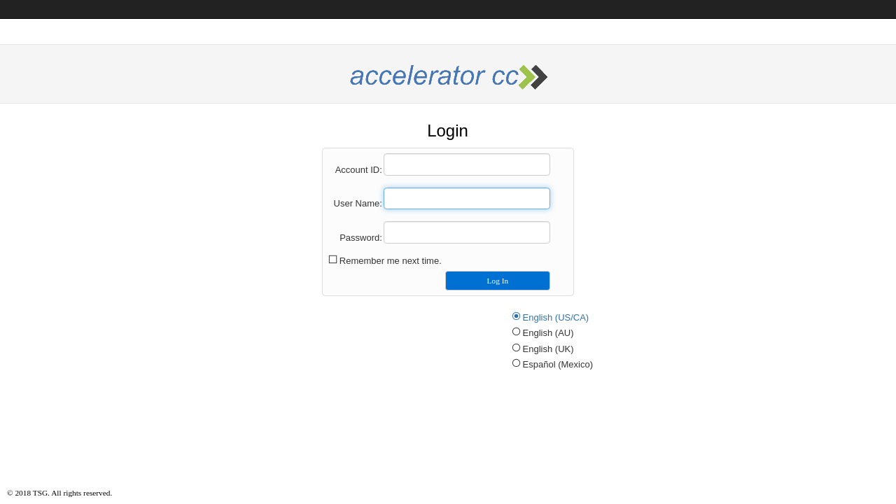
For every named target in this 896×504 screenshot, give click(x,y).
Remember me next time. (391, 260)
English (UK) (548, 349)
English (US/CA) (556, 317)
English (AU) (548, 333)
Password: (361, 237)
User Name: (358, 203)
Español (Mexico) (558, 364)
